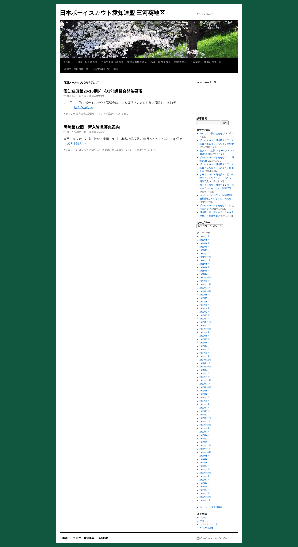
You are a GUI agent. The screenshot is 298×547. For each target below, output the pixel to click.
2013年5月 (205, 486)
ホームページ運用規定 (211, 507)
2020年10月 (205, 277)
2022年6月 (205, 243)
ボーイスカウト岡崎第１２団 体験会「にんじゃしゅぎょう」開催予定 (217, 167)
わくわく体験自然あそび (212, 133)
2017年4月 (205, 370)
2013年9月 (205, 476)
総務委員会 (180, 62)
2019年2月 (205, 315)
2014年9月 (205, 455)
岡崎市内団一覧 (212, 62)
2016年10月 (205, 387)
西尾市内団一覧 (101, 69)
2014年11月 (205, 449)
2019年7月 (205, 298)
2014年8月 (205, 459)
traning (100, 96)
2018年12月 (205, 322)
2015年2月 (205, 442)
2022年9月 (205, 240)
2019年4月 (205, 308)
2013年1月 (205, 493)
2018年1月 (205, 356)
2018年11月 (205, 325)
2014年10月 (205, 452)
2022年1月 (205, 253)
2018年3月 (205, 349)
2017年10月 (205, 366)
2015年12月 (205, 418)
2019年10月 (205, 291)
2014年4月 (205, 466)
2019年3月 (205, 312)
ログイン (204, 517)
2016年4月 (205, 407)
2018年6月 (205, 342)
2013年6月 (205, 483)
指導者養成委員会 (137, 62)
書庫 (115, 69)
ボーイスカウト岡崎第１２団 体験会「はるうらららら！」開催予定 (217, 144)
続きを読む (83, 107)
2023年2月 (205, 236)
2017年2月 (205, 373)
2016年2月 (205, 414)
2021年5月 (205, 270)
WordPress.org (206, 527)
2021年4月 (205, 274)
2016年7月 (205, 397)
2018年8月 (205, 336)
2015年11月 (205, 421)
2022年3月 (205, 250)
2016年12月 (205, 380)
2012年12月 (205, 497)
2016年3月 (205, 411)
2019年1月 (205, 318)
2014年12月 (205, 445)
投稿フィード (206, 521)
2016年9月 (205, 390)
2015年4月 (205, 435)
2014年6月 (205, 462)
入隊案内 (195, 62)
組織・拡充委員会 (87, 62)
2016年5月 (205, 404)
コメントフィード (209, 524)
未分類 (100, 150)
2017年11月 (205, 363)
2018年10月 (205, 329)
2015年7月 (205, 431)
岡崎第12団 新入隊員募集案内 (91, 127)
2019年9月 (205, 294)
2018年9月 (205, 332)
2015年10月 (205, 425)
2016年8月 (205, 394)
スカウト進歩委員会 (112, 62)
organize (101, 132)
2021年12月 (205, 257)
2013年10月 (205, 473)
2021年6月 (205, 267)
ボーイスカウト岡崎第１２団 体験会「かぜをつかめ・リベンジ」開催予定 (217, 178)
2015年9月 (205, 428)
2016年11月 (205, 384)
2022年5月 (205, 246)
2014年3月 (205, 469)
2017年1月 (205, 377)
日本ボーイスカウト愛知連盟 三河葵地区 (112, 13)
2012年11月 (205, 500)
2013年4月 (205, 490)
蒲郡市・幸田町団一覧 (76, 69)
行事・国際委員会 (160, 62)
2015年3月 (205, 438)
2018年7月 (205, 339)
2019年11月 (205, 288)
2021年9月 (205, 264)
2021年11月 (205, 260)
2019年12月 (205, 284)
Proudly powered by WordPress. (215, 538)
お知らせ (69, 62)
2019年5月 (205, 305)
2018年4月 (205, 346)
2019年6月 (205, 301)
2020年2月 (205, 281)
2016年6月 (205, 401)
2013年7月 (205, 479)
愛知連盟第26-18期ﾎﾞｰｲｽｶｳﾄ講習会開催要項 (102, 91)
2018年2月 (205, 353)
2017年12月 (205, 360)
